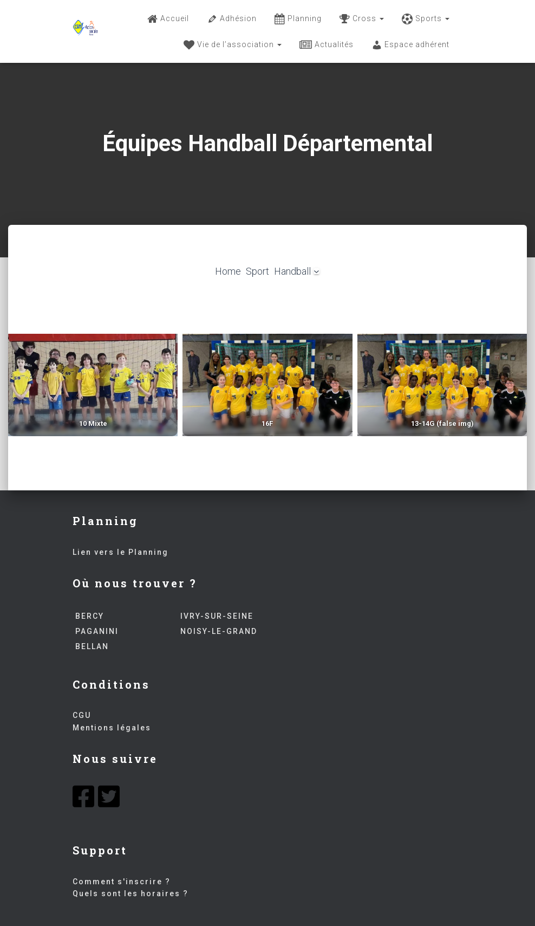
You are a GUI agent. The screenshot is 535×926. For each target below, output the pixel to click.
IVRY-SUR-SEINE (215, 616)
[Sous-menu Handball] (316, 271)
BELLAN (91, 646)
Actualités (326, 45)
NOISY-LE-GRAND (217, 631)
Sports (425, 19)
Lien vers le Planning (120, 552)
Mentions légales (112, 727)
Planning (298, 19)
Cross (362, 19)
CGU (82, 715)
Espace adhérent (410, 45)
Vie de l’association (233, 45)
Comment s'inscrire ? (122, 881)
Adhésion (232, 19)
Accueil (168, 19)
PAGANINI (96, 631)
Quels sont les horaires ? (130, 893)
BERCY (88, 616)
